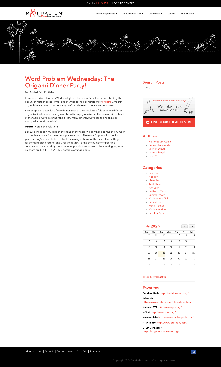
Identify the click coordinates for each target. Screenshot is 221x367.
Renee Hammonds (159, 145)
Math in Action (157, 209)
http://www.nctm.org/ (163, 312)
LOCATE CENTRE (123, 3)
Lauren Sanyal (157, 152)
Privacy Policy (82, 351)
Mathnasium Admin (160, 142)
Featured (154, 173)
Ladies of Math (157, 191)
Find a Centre (187, 14)
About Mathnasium (133, 14)
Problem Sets (156, 213)
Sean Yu (153, 156)
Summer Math (157, 195)
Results (39, 351)
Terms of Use (95, 351)
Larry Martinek (157, 149)
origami (106, 102)
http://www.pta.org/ (170, 307)
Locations (70, 351)
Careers (171, 14)
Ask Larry (154, 188)
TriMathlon (155, 184)
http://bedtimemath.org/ (174, 293)
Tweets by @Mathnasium (154, 277)
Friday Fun (155, 202)
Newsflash (155, 180)
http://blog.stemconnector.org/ (161, 331)
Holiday (153, 177)
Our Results (155, 14)
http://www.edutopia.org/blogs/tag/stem (167, 302)
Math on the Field (159, 198)
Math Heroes (156, 206)
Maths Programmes (106, 14)
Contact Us (49, 351)
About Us (30, 351)
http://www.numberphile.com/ (175, 317)
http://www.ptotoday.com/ (172, 323)
